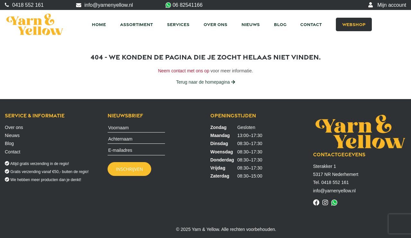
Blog (280, 24)
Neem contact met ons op (183, 70)
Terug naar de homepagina (205, 82)
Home (99, 24)
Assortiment (136, 24)
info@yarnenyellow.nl (104, 5)
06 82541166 (184, 5)
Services (178, 24)
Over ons (215, 24)
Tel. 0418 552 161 (331, 182)
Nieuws (250, 24)
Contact (311, 24)
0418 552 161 (24, 5)
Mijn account (387, 5)
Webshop (353, 24)
